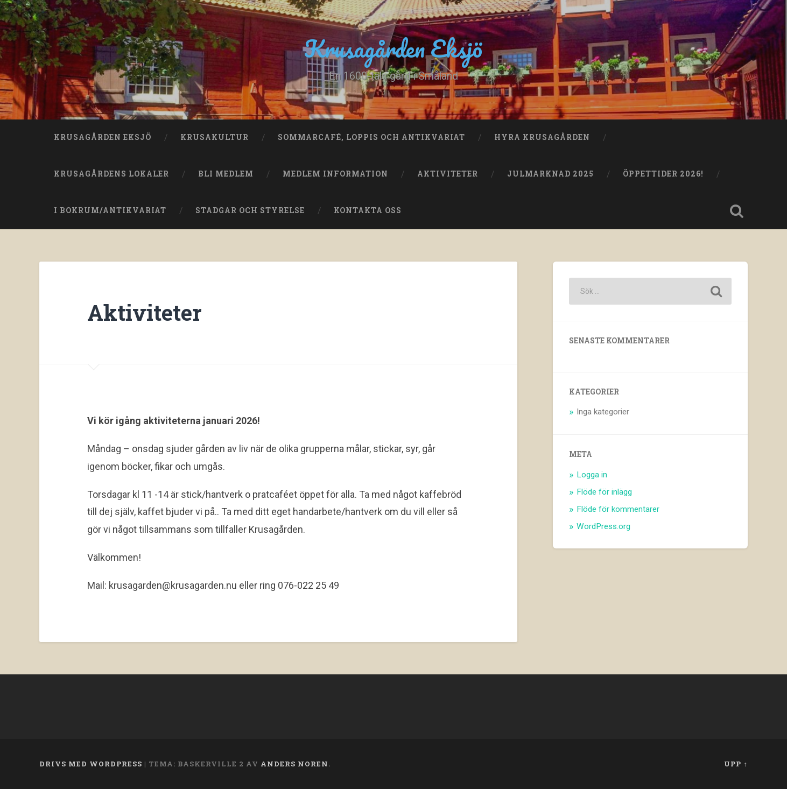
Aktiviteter (447, 174)
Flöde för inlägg (604, 492)
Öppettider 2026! (663, 174)
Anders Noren (294, 763)
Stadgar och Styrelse (250, 210)
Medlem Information (335, 174)
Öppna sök (737, 211)
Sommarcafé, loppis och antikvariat (371, 137)
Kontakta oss (368, 210)
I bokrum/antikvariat (110, 210)
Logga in (592, 475)
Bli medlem (226, 174)
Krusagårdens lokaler (111, 174)
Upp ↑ (735, 763)
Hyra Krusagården (542, 137)
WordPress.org (603, 526)
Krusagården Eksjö (393, 48)
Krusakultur (214, 137)
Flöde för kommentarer (618, 509)
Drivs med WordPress (90, 763)
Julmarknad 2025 (550, 174)
